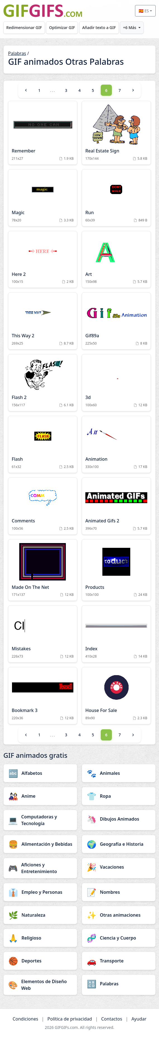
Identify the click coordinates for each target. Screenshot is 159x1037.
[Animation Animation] (116, 444)
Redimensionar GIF (24, 27)
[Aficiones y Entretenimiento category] (40, 868)
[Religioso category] (40, 938)
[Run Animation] (116, 197)
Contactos (111, 1019)
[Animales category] (118, 773)
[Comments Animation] (42, 506)
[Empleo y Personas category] (40, 892)
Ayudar (138, 1019)
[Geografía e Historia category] (118, 844)
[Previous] (26, 90)
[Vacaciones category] (118, 867)
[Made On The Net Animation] (42, 570)
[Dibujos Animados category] (118, 819)
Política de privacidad (69, 1019)
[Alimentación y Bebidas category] (40, 844)
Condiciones (25, 1019)
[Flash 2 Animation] (42, 382)
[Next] (133, 90)
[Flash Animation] (42, 444)
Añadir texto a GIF (99, 27)
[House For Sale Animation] (116, 695)
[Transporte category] (118, 961)
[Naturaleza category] (40, 915)
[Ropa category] (118, 796)
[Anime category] (40, 796)
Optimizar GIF (62, 27)
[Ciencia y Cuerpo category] (118, 938)
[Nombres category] (118, 892)
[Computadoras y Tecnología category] (40, 820)
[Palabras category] (118, 984)
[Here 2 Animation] (42, 259)
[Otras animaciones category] (118, 915)
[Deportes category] (40, 961)
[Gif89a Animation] (116, 321)
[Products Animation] (116, 570)
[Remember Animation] (42, 132)
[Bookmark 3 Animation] (42, 695)
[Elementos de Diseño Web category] (40, 985)
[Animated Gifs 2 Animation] (116, 506)
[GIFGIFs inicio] (42, 10)
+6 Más (129, 27)
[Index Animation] (116, 634)
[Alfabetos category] (40, 773)
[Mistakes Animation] (42, 634)
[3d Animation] (116, 382)
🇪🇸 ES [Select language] (144, 10)
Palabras (17, 53)
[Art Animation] (116, 259)
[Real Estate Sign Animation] (116, 132)
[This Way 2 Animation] (42, 321)
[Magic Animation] (42, 197)
